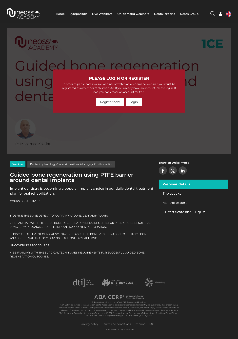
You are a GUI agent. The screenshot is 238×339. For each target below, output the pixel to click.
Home (60, 14)
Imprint (140, 324)
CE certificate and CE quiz (184, 212)
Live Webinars (102, 14)
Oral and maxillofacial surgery (74, 164)
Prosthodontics (103, 164)
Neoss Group (189, 14)
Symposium (78, 14)
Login (133, 102)
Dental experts (164, 14)
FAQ (151, 324)
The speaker (173, 193)
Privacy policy (89, 324)
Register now (110, 102)
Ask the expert (175, 203)
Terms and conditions (116, 324)
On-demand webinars (133, 14)
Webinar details (176, 184)
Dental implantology (42, 164)
